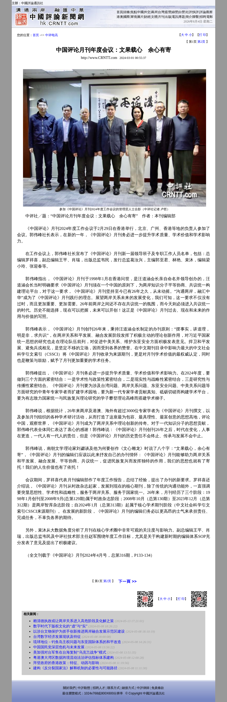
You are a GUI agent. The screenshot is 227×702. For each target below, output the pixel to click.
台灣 (161, 12)
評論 (203, 12)
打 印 (202, 35)
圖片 (140, 17)
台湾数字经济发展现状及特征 (57, 637)
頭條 (126, 12)
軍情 (133, 17)
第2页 (201, 41)
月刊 (161, 17)
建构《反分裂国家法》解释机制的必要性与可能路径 (75, 668)
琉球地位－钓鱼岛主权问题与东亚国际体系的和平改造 (77, 642)
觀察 (209, 12)
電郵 (209, 17)
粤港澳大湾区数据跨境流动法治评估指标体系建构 (73, 658)
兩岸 (154, 12)
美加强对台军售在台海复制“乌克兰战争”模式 (69, 652)
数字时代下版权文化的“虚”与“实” (60, 626)
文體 (154, 17)
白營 (182, 12)
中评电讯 (51, 35)
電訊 (175, 17)
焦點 (133, 12)
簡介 (189, 17)
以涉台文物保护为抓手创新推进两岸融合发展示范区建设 (79, 631)
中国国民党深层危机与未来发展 (58, 647)
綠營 (175, 12)
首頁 (120, 12)
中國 (140, 12)
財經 (147, 17)
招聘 (203, 17)
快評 (195, 12)
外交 (147, 12)
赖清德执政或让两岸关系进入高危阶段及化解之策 (73, 621)
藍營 (168, 12)
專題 (182, 17)
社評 (189, 12)
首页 (36, 35)
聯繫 (195, 17)
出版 (168, 17)
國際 (126, 17)
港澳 (120, 17)
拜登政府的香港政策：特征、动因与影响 (66, 663)
